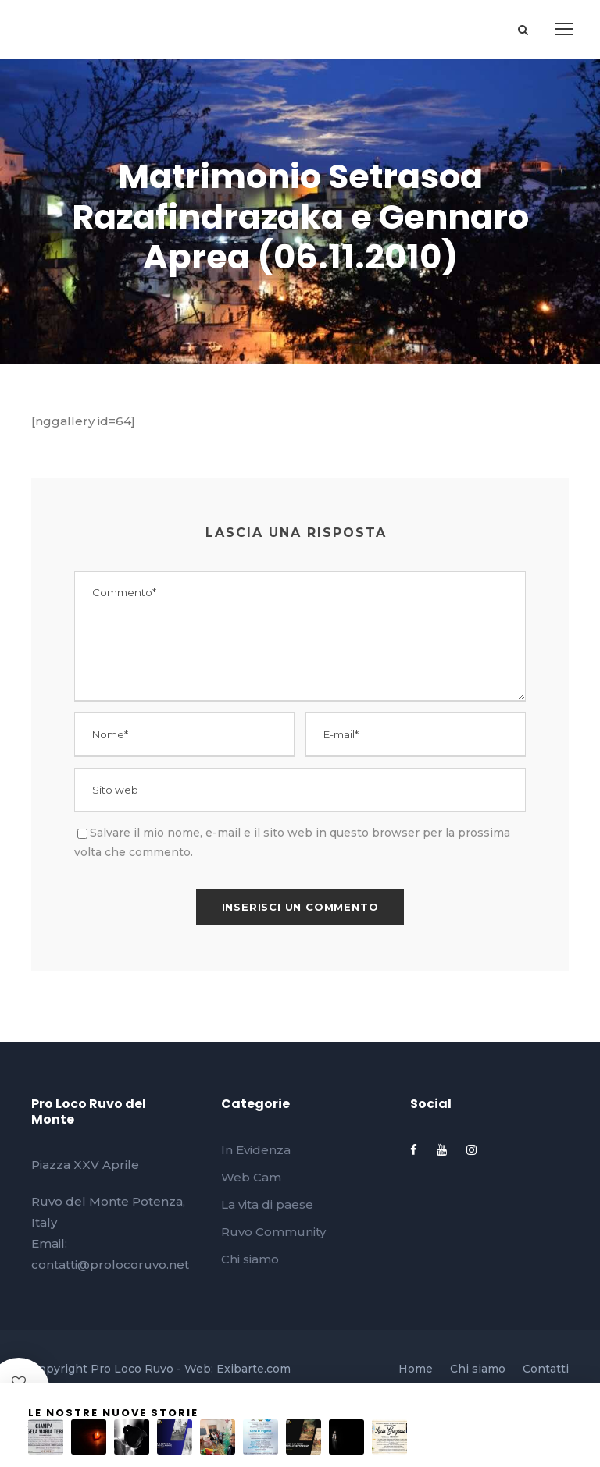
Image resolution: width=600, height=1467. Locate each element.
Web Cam (251, 1177)
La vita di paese (267, 1204)
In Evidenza (256, 1149)
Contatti (546, 1369)
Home (415, 1369)
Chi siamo (250, 1259)
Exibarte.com (253, 1369)
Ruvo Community (273, 1231)
